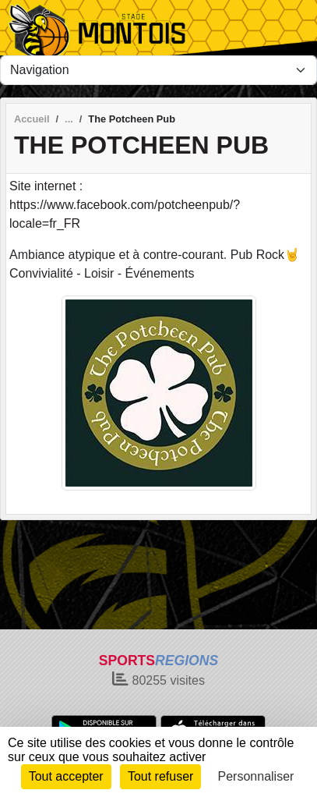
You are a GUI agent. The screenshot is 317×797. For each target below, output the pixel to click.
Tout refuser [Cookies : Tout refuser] (160, 776)
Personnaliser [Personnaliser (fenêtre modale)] (256, 776)
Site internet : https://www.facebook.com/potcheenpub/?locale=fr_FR (124, 204)
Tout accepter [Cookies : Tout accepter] (66, 776)
